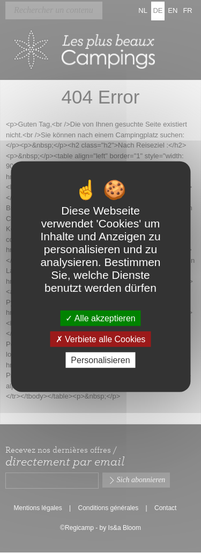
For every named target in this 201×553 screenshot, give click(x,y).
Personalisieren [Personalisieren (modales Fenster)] (100, 360)
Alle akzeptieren (100, 317)
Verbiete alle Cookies (101, 338)
